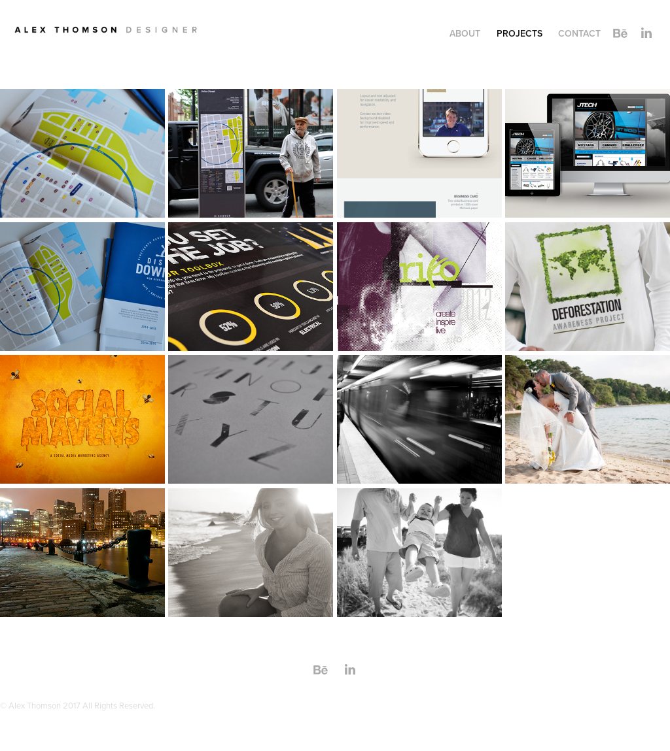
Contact (579, 33)
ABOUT (465, 33)
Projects (519, 33)
